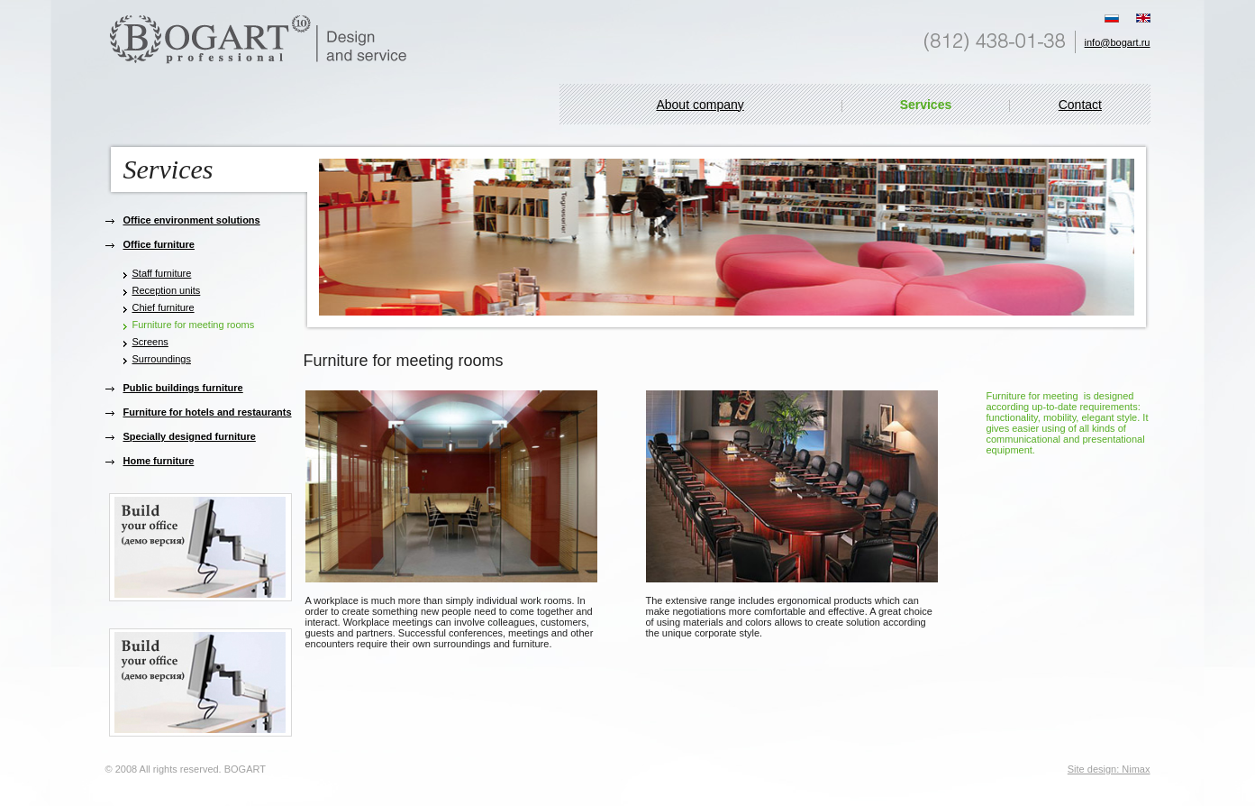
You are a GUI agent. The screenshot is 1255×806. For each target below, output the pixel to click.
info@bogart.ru (1117, 42)
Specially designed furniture (189, 436)
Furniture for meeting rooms (193, 324)
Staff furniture (162, 273)
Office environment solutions (191, 220)
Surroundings (161, 358)
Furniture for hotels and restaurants (207, 412)
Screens (150, 341)
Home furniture (159, 460)
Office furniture (159, 244)
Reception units (166, 290)
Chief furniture (163, 307)
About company (699, 104)
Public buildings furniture (183, 387)
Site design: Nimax (1109, 769)
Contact (1080, 104)
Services (926, 104)
